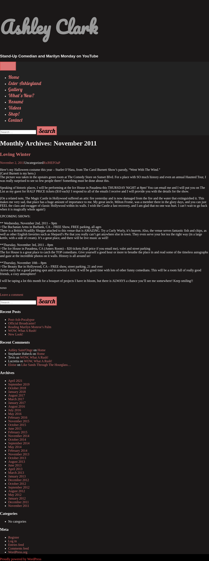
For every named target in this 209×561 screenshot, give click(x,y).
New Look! (15, 334)
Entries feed (16, 544)
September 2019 (18, 384)
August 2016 (16, 406)
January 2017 (17, 403)
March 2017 (16, 399)
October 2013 (17, 458)
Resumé (15, 101)
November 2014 (18, 436)
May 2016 (14, 414)
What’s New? (21, 95)
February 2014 (17, 450)
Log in (12, 541)
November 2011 (18, 505)
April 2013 (15, 469)
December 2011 (18, 502)
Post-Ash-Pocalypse (21, 319)
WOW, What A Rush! (22, 330)
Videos (14, 108)
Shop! (13, 114)
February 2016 (17, 417)
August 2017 (16, 395)
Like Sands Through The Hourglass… (46, 365)
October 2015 (17, 425)
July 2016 (14, 410)
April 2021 (15, 380)
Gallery (15, 89)
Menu (8, 66)
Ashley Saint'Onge (20, 350)
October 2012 (17, 483)
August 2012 (16, 491)
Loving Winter (15, 154)
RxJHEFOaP (51, 162)
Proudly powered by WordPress (20, 559)
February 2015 (17, 432)
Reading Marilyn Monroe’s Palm (29, 327)
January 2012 (17, 498)
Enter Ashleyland (24, 83)
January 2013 (17, 476)
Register (13, 537)
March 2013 (16, 472)
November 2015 (18, 421)
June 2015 (14, 428)
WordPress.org (17, 552)
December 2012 (18, 480)
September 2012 (18, 487)
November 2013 (18, 454)
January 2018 (17, 391)
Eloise (12, 365)
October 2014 (17, 439)
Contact (15, 120)
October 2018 (17, 388)
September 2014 (18, 443)
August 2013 (16, 461)
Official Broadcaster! (22, 323)
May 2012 (14, 494)
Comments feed (18, 548)
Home (13, 77)
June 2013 (14, 465)
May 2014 (14, 447)
